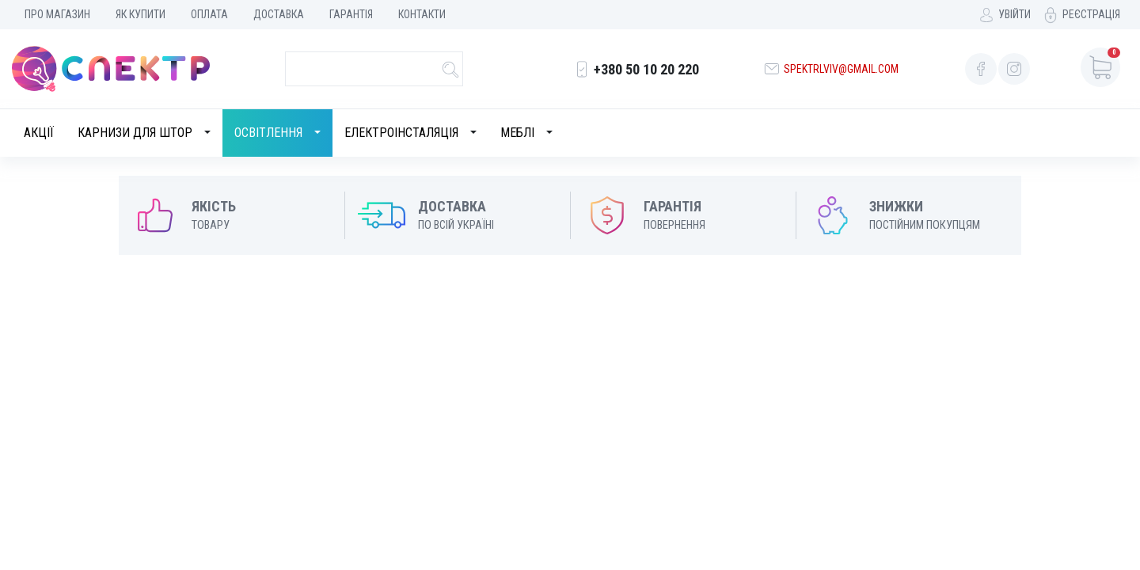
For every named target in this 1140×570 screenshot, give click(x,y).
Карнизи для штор (135, 132)
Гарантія (351, 14)
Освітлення (268, 132)
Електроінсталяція (401, 132)
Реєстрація (1091, 14)
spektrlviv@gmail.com (841, 69)
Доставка (278, 14)
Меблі (517, 132)
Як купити (140, 14)
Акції (39, 132)
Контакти (422, 14)
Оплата (209, 14)
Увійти (1014, 14)
